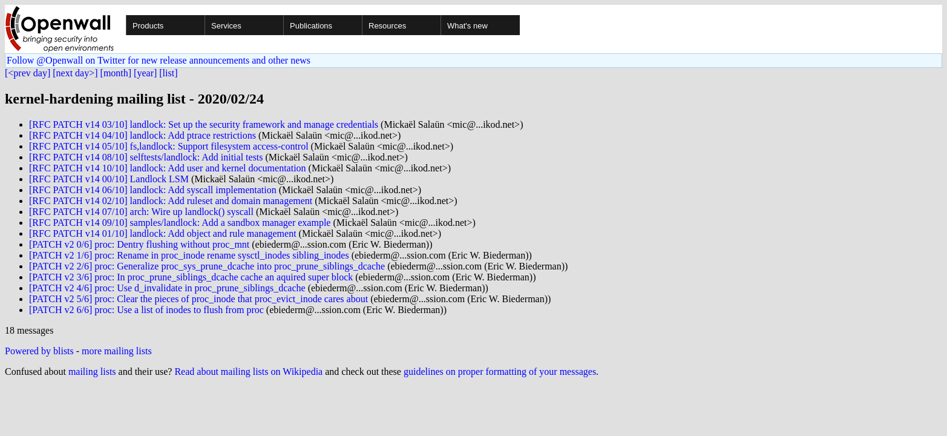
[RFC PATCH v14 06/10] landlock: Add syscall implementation (153, 190)
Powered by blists (39, 351)
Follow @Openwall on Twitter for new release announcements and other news (158, 60)
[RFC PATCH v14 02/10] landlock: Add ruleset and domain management (170, 201)
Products (148, 25)
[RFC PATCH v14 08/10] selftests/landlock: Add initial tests (146, 157)
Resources (387, 25)
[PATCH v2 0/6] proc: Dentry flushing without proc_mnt (139, 244)
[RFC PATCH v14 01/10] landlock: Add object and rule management (163, 233)
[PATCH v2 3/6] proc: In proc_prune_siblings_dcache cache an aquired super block (191, 277)
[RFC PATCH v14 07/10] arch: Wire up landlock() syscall (141, 211)
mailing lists (92, 371)
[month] (116, 73)
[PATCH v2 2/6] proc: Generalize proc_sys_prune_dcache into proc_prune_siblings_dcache (207, 266)
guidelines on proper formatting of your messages (500, 371)
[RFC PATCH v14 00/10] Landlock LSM (109, 179)
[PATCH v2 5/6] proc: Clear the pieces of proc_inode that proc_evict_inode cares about (198, 299)
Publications (311, 25)
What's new (467, 25)
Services (226, 25)
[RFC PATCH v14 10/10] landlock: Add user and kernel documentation (167, 168)
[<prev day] (27, 73)
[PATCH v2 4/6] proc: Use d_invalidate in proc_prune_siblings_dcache (167, 288)
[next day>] (75, 73)
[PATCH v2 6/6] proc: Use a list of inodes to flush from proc (146, 310)
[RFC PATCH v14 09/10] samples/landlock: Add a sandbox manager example (179, 222)
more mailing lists (117, 351)
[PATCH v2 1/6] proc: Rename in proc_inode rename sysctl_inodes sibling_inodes (189, 255)
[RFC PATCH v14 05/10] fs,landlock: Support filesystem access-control (169, 146)
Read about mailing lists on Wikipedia (248, 371)
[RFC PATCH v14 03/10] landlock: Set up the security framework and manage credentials (203, 124)
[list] (168, 73)
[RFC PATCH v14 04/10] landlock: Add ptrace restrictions (142, 135)
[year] (145, 73)
